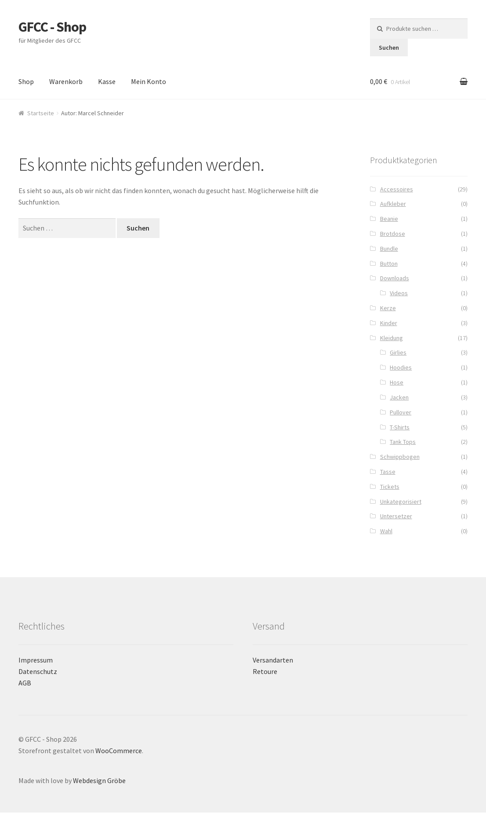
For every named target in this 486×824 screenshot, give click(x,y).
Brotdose (392, 234)
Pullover (400, 412)
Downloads (394, 278)
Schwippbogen (400, 457)
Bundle (389, 249)
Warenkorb (66, 81)
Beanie (389, 219)
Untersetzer (396, 516)
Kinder (388, 323)
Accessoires (396, 189)
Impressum (35, 660)
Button (389, 263)
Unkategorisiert (400, 501)
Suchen (389, 47)
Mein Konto (148, 81)
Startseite (40, 113)
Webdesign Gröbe (99, 780)
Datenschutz (37, 671)
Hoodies (401, 367)
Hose (396, 382)
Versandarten (273, 660)
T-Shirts (400, 427)
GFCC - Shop (52, 27)
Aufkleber (393, 204)
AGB (24, 682)
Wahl (386, 531)
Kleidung (391, 338)
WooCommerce (118, 750)
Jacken (399, 397)
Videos (399, 293)
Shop (26, 81)
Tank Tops (403, 442)
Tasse (387, 472)
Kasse (107, 81)
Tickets (389, 487)
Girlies (398, 352)
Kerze (388, 308)
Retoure (265, 671)
